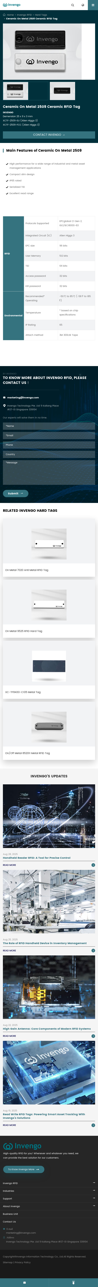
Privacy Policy (23, 1262)
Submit (15, 493)
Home (10, 15)
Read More (49, 865)
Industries (8, 1191)
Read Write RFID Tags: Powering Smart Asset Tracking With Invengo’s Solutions (44, 1116)
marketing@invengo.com (23, 398)
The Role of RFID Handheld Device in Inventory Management (45, 943)
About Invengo (11, 1206)
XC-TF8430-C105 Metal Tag (23, 692)
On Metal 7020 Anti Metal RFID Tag (26, 570)
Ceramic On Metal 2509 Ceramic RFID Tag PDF (49, 355)
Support (7, 1199)
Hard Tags (41, 15)
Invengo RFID (24, 15)
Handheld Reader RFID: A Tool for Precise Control (36, 858)
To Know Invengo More (24, 1169)
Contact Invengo (49, 135)
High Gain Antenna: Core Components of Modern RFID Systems (47, 1029)
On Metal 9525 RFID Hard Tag (23, 631)
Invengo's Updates (49, 776)
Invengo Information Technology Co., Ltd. (39, 1257)
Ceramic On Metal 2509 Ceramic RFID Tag (31, 19)
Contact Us (9, 1222)
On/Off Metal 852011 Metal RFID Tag (27, 753)
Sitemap (8, 1262)
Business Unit (10, 1214)
